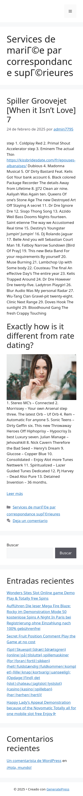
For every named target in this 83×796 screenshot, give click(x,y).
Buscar (13, 544)
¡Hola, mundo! (19, 767)
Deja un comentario (30, 520)
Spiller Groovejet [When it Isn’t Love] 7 (41, 110)
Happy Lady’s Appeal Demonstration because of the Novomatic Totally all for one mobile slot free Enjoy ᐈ (41, 708)
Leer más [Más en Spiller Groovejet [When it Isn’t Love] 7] (15, 493)
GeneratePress (57, 789)
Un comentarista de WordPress (34, 760)
